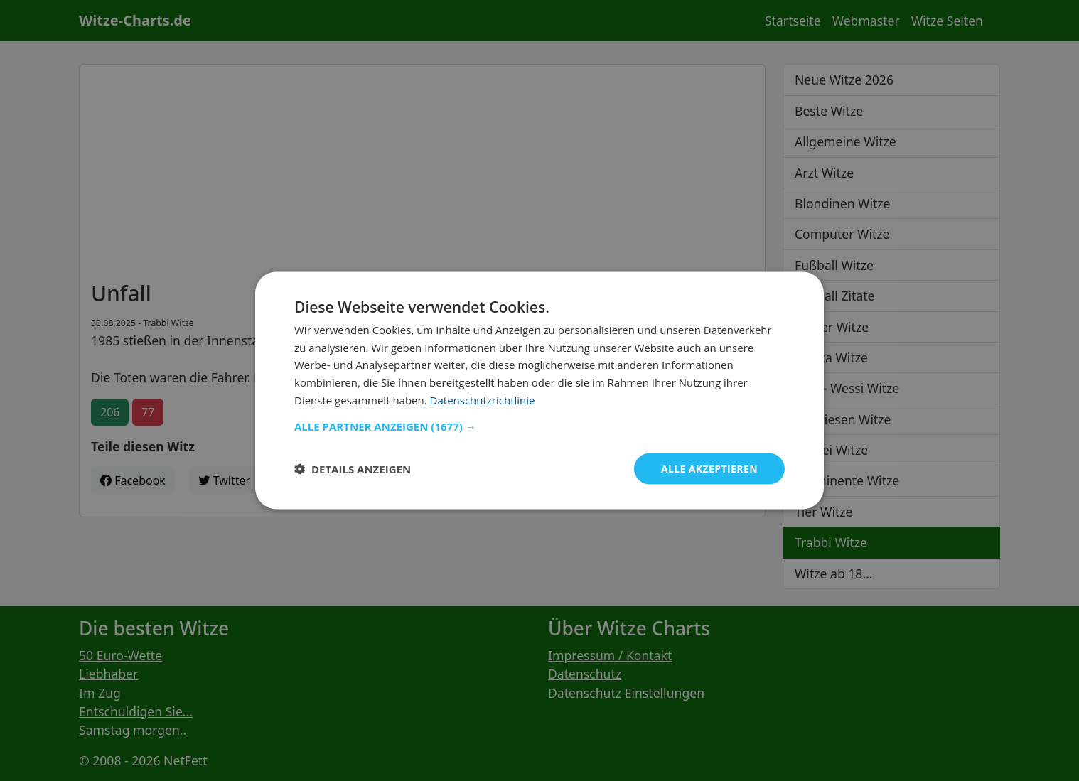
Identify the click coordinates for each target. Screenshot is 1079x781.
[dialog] (539, 390)
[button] (539, 425)
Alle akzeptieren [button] (709, 468)
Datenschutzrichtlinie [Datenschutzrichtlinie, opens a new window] (482, 399)
